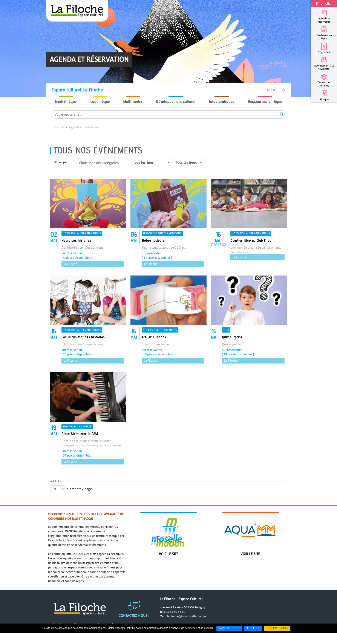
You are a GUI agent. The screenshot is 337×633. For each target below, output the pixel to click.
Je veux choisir (277, 628)
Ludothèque (100, 101)
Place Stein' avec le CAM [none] (79, 433)
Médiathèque (66, 101)
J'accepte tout (229, 628)
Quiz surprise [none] (232, 337)
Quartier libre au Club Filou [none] (250, 240)
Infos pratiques (221, 101)
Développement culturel (175, 101)
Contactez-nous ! (133, 625)
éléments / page (79, 489)
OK (281, 114)
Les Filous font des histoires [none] (83, 337)
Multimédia (132, 101)
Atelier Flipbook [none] (154, 337)
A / (269, 90)
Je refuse (253, 628)
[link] (88, 223)
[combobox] (102, 162)
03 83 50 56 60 (175, 620)
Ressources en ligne (265, 101)
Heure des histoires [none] (76, 240)
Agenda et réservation (84, 127)
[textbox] (102, 163)
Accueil (59, 127)
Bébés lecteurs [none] (153, 240)
